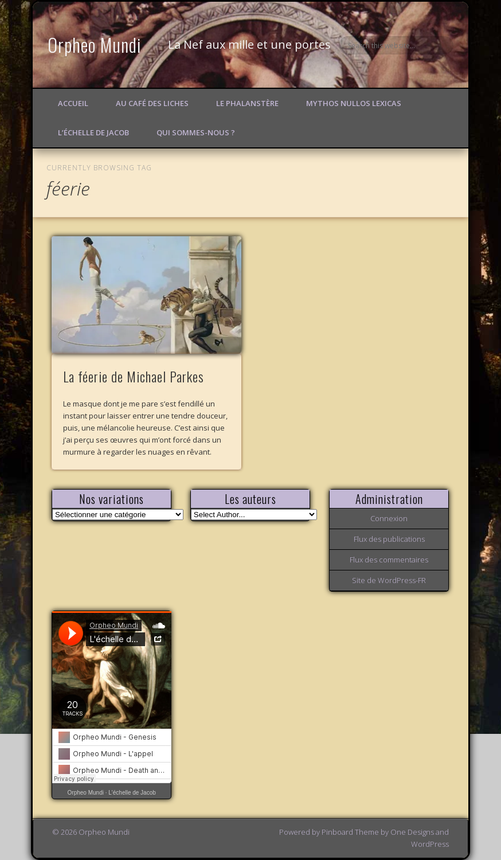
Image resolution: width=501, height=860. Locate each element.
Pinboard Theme (350, 832)
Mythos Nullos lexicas (353, 103)
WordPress (430, 844)
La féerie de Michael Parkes (133, 376)
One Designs (412, 832)
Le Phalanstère (247, 103)
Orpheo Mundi (95, 44)
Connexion (389, 518)
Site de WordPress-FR (389, 580)
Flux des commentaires (389, 559)
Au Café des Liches (152, 103)
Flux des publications (389, 539)
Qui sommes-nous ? (195, 132)
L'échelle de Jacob (132, 792)
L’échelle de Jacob (93, 132)
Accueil (73, 103)
